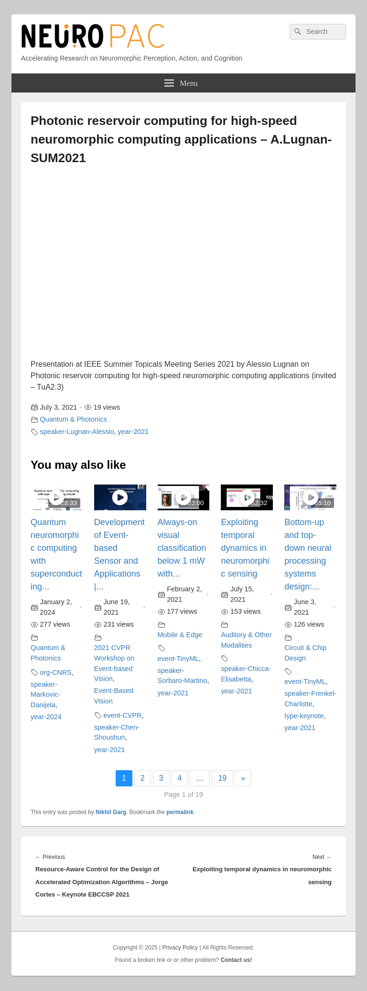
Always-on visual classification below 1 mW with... (182, 547)
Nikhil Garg (111, 812)
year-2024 (46, 717)
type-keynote (304, 716)
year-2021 (133, 431)
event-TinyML (178, 658)
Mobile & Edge (180, 635)
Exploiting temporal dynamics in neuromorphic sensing (245, 547)
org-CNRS (56, 672)
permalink (180, 812)
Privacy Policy (180, 947)
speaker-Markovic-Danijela (45, 695)
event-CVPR (122, 715)
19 (222, 778)
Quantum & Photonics (73, 419)
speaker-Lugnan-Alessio (77, 431)
